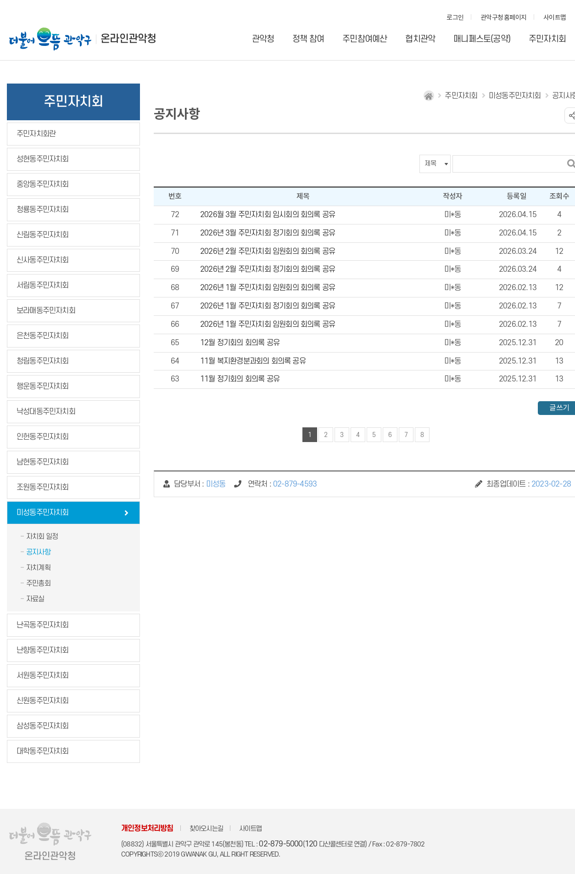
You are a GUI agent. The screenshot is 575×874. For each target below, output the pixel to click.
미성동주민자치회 (43, 513)
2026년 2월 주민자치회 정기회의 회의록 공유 (267, 269)
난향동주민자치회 (43, 650)
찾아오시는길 (206, 829)
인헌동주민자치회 (43, 437)
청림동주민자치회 (43, 361)
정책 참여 (308, 39)
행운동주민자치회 (43, 386)
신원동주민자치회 (43, 701)
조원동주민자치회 (43, 487)
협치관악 (420, 39)
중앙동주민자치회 (43, 184)
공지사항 (38, 552)
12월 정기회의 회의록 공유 (239, 343)
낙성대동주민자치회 (46, 412)
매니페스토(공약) (481, 39)
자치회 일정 (42, 536)
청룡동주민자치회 (43, 210)
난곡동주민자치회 (43, 625)
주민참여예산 (364, 39)
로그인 (455, 18)
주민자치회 (547, 39)
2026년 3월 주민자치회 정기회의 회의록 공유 (267, 233)
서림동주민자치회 (43, 285)
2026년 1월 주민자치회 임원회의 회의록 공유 (267, 288)
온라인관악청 (128, 39)
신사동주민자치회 (43, 260)
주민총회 (38, 583)
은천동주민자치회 (43, 336)
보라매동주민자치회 (46, 311)
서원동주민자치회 (43, 676)
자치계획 (38, 568)
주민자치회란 (36, 134)
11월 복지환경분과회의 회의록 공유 (253, 361)
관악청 (263, 39)
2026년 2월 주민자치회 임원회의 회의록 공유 (267, 251)
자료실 (35, 599)
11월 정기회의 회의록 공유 (239, 379)
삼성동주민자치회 (43, 726)
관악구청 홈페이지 (503, 18)
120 (311, 844)
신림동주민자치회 (43, 235)
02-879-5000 (280, 844)
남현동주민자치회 (43, 462)
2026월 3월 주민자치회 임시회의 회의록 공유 (267, 215)
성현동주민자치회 (43, 159)
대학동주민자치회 (43, 751)
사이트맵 (554, 18)
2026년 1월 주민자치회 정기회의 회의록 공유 (267, 306)
